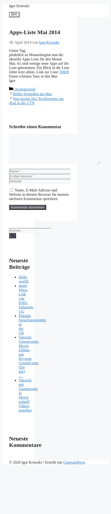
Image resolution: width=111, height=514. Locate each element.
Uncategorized (24, 89)
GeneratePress (74, 468)
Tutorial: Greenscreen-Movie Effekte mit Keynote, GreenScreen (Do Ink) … (29, 362)
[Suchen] (12, 241)
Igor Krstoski (19, 6)
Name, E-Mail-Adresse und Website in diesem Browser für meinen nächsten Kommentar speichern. (39, 200)
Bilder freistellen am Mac (32, 94)
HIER (64, 72)
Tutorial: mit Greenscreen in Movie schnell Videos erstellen (28, 401)
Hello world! (24, 285)
